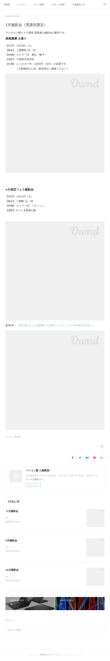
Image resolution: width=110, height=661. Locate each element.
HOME (7, 4)
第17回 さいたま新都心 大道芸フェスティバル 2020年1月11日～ (56, 325)
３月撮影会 (11, 511)
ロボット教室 (58, 4)
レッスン (21, 4)
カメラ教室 (39, 4)
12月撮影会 (12, 570)
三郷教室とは (78, 4)
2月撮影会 (11, 540)
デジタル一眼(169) (13, 437)
